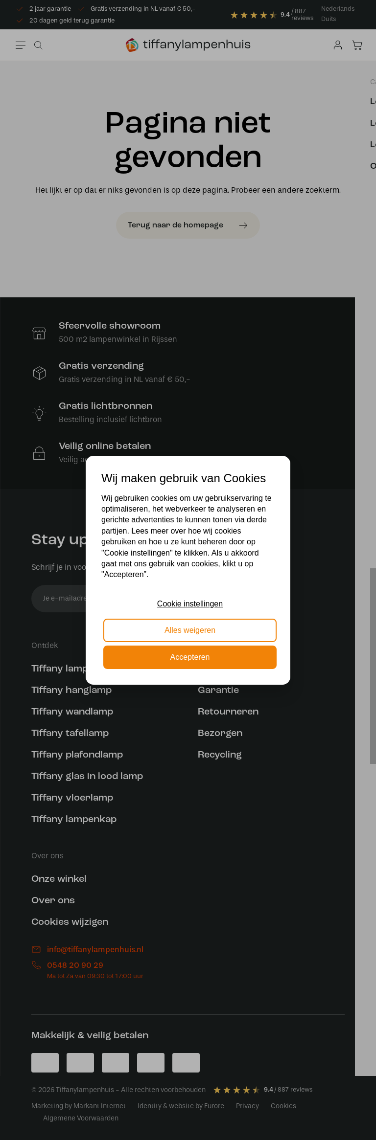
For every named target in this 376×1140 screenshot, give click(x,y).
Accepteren (190, 657)
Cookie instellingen (190, 604)
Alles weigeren (189, 630)
